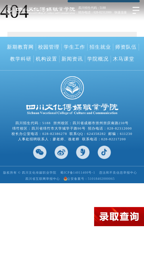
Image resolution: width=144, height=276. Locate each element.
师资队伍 (126, 47)
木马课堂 (123, 59)
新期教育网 (20, 47)
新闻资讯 (72, 59)
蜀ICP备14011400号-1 (77, 172)
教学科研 (20, 59)
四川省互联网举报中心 (42, 179)
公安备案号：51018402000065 (89, 179)
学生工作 (74, 47)
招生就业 (100, 47)
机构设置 (46, 59)
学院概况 (98, 59)
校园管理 (49, 47)
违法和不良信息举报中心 (118, 172)
